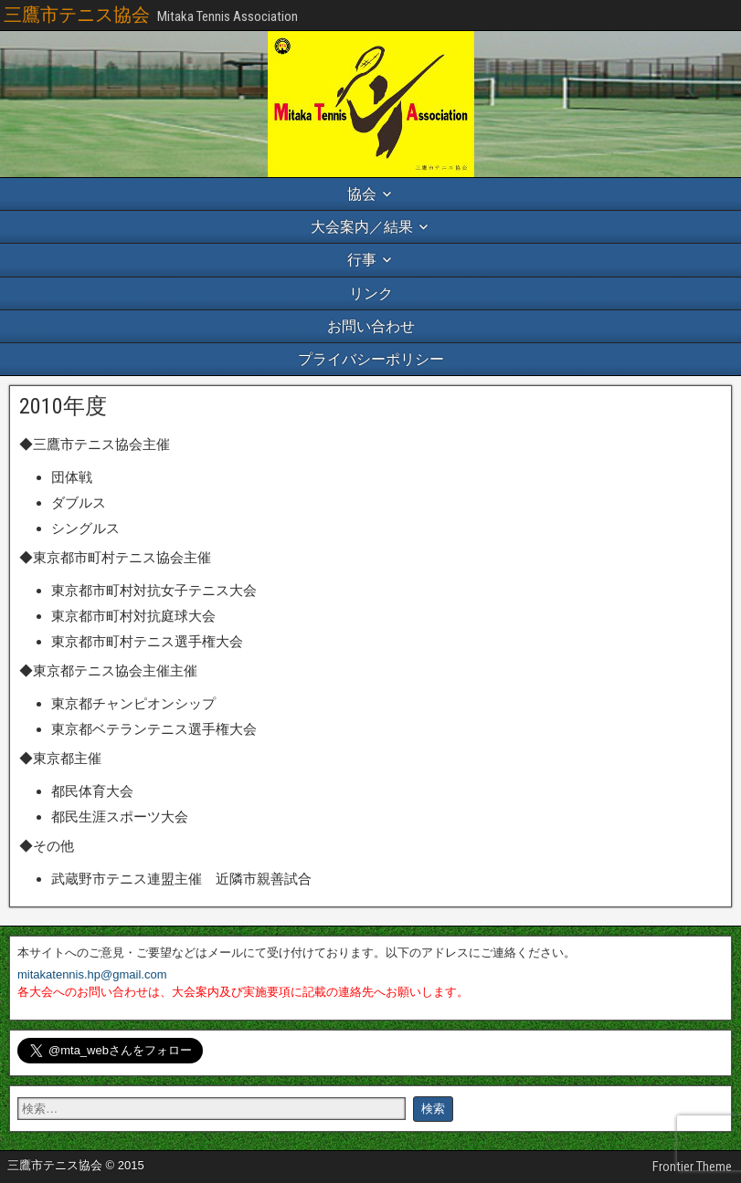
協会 (361, 194)
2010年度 (63, 406)
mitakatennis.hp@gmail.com (91, 974)
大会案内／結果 (362, 227)
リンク (371, 293)
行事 (361, 259)
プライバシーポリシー (371, 359)
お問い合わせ (371, 326)
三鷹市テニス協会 (77, 15)
